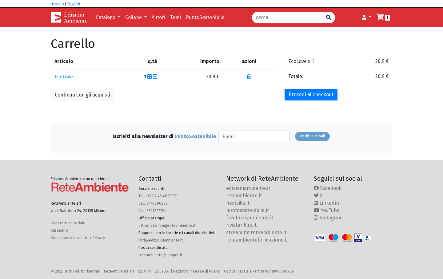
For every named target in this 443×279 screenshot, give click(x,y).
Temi (175, 17)
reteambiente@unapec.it (160, 255)
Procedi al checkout (311, 94)
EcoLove (63, 77)
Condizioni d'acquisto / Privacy (78, 237)
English (73, 4)
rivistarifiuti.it (241, 225)
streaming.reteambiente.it (256, 232)
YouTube (327, 210)
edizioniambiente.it (248, 188)
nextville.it (237, 203)
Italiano (57, 4)
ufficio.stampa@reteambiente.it (166, 225)
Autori (158, 17)
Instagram (328, 218)
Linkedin (326, 203)
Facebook (327, 188)
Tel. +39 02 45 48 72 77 (157, 196)
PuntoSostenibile (205, 17)
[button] (367, 17)
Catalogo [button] (106, 17)
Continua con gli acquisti (82, 95)
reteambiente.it (244, 195)
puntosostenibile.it (247, 210)
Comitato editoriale (68, 223)
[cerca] (287, 17)
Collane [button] (134, 17)
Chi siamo (59, 230)
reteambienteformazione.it (257, 240)
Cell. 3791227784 (152, 210)
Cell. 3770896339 (153, 203)
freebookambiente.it (249, 218)
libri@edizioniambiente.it (160, 240)
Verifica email (312, 136)
